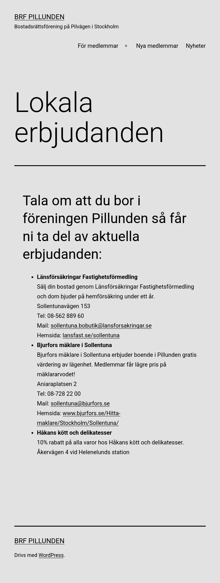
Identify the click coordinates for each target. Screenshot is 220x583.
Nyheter (196, 45)
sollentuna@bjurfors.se (80, 403)
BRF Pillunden (39, 17)
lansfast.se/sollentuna (91, 335)
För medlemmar (98, 45)
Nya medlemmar (157, 45)
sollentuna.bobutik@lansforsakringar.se (101, 325)
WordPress (51, 555)
